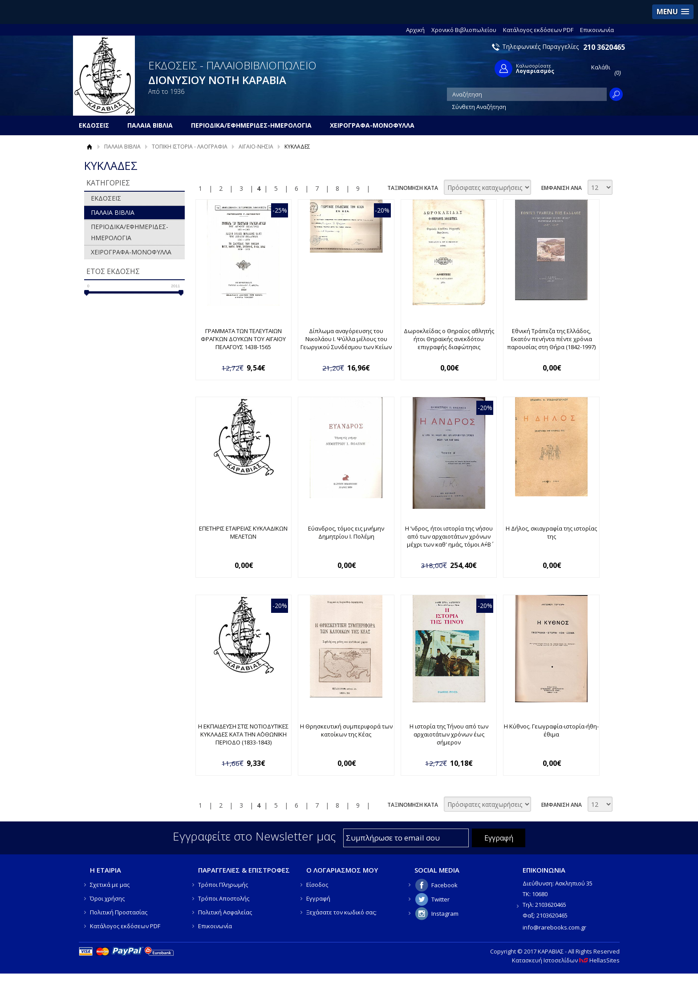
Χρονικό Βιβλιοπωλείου (463, 30)
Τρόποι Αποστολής (223, 898)
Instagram (445, 914)
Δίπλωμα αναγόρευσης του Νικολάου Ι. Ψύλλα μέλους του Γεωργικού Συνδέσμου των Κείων (346, 339)
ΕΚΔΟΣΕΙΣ (106, 198)
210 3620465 (604, 47)
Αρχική (415, 30)
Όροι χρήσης (107, 898)
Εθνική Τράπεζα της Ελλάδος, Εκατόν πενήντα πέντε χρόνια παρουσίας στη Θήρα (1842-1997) (551, 339)
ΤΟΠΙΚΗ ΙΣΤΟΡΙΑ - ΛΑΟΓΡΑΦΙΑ (189, 146)
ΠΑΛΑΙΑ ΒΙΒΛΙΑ (122, 146)
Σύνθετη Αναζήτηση (479, 107)
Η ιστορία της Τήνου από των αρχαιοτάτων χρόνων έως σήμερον (449, 734)
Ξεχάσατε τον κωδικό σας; (341, 912)
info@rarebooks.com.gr (554, 927)
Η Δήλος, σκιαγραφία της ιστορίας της (551, 532)
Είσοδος (317, 885)
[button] (673, 11)
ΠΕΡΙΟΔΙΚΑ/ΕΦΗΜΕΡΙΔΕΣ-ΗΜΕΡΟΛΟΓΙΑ (129, 232)
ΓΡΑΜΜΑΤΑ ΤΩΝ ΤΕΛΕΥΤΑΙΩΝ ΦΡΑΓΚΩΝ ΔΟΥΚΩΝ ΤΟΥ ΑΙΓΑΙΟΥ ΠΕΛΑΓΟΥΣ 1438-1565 (243, 339)
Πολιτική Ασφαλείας (225, 912)
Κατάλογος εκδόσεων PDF (538, 30)
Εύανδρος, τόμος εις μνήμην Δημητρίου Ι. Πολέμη (346, 532)
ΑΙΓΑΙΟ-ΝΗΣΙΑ (256, 146)
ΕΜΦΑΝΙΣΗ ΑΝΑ (561, 188)
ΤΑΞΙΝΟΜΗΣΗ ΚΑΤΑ (412, 188)
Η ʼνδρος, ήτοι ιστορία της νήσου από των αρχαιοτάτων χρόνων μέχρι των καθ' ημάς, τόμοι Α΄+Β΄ (449, 536)
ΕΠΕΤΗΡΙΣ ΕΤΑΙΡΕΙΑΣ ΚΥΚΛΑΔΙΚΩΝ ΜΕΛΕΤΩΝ (243, 532)
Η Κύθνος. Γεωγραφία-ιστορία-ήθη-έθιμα (551, 730)
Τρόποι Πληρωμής (223, 885)
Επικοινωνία (597, 30)
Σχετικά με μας (110, 885)
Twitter (440, 899)
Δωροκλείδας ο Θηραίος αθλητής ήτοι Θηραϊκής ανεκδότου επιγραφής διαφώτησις (449, 339)
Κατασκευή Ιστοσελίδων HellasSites (566, 960)
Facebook (444, 885)
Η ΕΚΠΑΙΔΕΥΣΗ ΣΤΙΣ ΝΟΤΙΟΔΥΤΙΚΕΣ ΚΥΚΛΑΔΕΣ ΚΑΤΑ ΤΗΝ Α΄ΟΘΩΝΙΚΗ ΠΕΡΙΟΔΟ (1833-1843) (243, 734)
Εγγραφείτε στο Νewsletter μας (254, 836)
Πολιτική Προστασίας (118, 912)
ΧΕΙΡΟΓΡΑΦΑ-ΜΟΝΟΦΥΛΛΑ (131, 252)
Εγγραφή (318, 898)
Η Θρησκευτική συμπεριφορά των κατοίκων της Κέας (346, 730)
